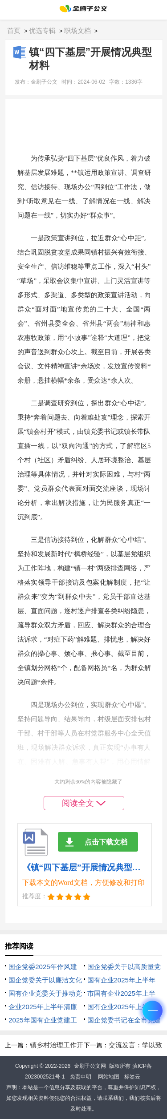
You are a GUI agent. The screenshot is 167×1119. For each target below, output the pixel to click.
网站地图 (108, 1077)
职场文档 (77, 30)
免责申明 (80, 1077)
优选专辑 (42, 30)
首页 (13, 30)
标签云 (132, 1077)
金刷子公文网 (90, 1066)
